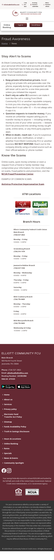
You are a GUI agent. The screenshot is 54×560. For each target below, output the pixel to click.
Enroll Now (36, 25)
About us (8, 399)
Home (5, 43)
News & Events (11, 458)
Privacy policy (10, 409)
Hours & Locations (12, 439)
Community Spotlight (14, 463)
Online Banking (11, 444)
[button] (18, 492)
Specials (8, 453)
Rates (6, 448)
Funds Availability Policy (15, 427)
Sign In (20, 25)
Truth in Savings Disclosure (16, 431)
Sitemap (8, 422)
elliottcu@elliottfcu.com (17, 373)
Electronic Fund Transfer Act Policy (13, 415)
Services (8, 404)
